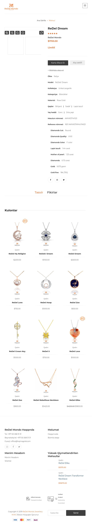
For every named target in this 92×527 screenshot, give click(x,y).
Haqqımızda (53, 434)
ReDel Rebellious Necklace (46, 400)
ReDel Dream (75, 254)
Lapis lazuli (79, 106)
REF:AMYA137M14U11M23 (75, 124)
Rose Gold (61, 100)
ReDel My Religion (17, 254)
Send (75, 513)
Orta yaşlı (70, 112)
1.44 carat (66, 148)
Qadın (17, 250)
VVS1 (70, 136)
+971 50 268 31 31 (14, 434)
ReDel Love (17, 302)
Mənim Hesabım (12, 457)
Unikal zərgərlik (65, 88)
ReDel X (46, 351)
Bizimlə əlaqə (53, 438)
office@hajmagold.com (21, 441)
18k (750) (64, 172)
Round (68, 130)
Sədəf (68, 106)
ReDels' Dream (61, 82)
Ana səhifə (41, 20)
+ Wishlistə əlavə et (56, 70)
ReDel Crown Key (17, 351)
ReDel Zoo (75, 302)
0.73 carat (66, 160)
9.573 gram (61, 166)
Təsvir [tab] (39, 192)
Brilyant (59, 106)
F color (69, 142)
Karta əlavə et (58, 63)
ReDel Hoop (46, 302)
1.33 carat (70, 154)
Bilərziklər (63, 94)
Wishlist (8, 461)
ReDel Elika (74, 400)
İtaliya (56, 76)
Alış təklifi (77, 63)
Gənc (60, 112)
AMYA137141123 (71, 118)
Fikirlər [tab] (52, 192)
